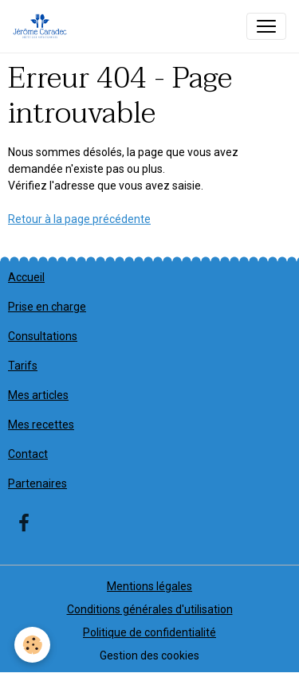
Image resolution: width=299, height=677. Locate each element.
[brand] (43, 26)
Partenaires (37, 483)
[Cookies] (32, 645)
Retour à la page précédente (79, 219)
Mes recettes (41, 424)
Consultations (42, 336)
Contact (28, 454)
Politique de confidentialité (149, 632)
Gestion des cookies (149, 655)
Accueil (26, 277)
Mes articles (38, 395)
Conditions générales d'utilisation (150, 609)
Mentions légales (149, 586)
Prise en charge (47, 306)
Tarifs (22, 365)
